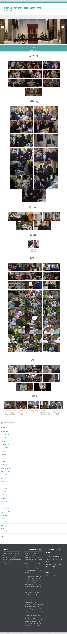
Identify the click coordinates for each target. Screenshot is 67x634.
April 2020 (4, 465)
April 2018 (4, 495)
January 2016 (4, 532)
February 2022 (5, 455)
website (32, 572)
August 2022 (4, 448)
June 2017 (4, 522)
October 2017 (5, 508)
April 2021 (4, 458)
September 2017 (5, 512)
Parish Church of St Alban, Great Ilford (22, 7)
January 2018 (4, 501)
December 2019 (5, 468)
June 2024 (4, 438)
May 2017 (4, 525)
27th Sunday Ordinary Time (53, 564)
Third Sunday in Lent (51, 559)
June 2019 (4, 475)
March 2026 (4, 431)
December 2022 (5, 445)
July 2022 (3, 451)
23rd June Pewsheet (51, 570)
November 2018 (5, 485)
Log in (2, 540)
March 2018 (4, 498)
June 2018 (4, 488)
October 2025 (5, 434)
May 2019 (4, 478)
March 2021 (4, 461)
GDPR (37, 625)
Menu (33, 17)
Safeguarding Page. (33, 594)
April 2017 (4, 528)
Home (31, 50)
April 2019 (4, 481)
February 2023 (5, 441)
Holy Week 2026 (50, 556)
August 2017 (4, 515)
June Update (49, 575)
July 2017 (3, 518)
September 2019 (5, 471)
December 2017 (5, 505)
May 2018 (4, 491)
